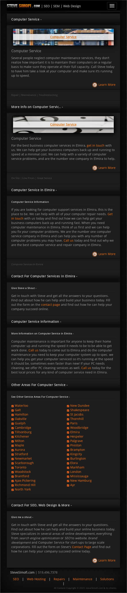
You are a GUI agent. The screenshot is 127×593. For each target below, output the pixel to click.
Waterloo (21, 405)
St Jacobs (76, 414)
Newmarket (23, 458)
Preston (76, 445)
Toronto (20, 467)
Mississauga (79, 476)
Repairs (59, 579)
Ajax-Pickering (25, 480)
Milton (19, 441)
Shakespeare (79, 410)
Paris (74, 423)
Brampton (77, 450)
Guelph (20, 423)
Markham (77, 467)
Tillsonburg (23, 432)
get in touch (95, 145)
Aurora (20, 450)
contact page (50, 304)
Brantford (22, 476)
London (75, 472)
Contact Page (81, 547)
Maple (19, 445)
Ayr (72, 485)
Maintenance (82, 579)
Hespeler (76, 436)
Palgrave (76, 441)
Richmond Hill (25, 485)
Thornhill (77, 419)
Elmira (75, 432)
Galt (18, 410)
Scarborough (24, 463)
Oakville (21, 419)
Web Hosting (36, 579)
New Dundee (79, 405)
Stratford (21, 454)
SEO (16, 579)
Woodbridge (79, 427)
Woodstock (23, 472)
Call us (69, 240)
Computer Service (26, 50)
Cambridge (23, 427)
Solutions (107, 579)
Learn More (107, 84)
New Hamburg (81, 480)
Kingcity (76, 454)
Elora (74, 463)
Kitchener (22, 436)
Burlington (78, 458)
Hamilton (21, 414)
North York (23, 489)
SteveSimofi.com (22, 572)
